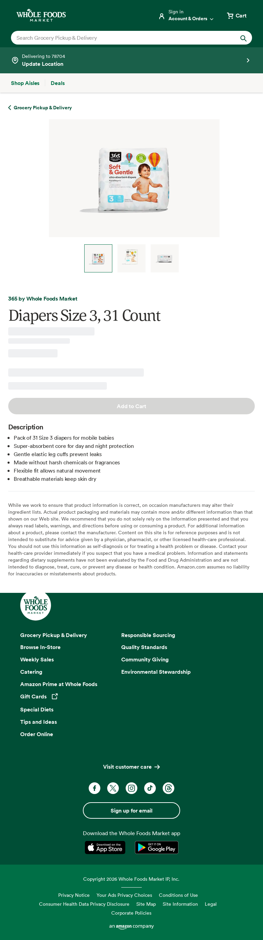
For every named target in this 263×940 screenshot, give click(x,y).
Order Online (36, 734)
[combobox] (120, 38)
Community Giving (145, 659)
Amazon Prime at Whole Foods (58, 684)
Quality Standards (144, 647)
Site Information (180, 904)
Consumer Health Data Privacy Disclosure (84, 904)
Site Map (146, 904)
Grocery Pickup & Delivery (53, 635)
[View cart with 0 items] (236, 15)
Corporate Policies (131, 913)
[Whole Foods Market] (41, 15)
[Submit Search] (243, 38)
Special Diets (36, 709)
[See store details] (131, 60)
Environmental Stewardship (156, 671)
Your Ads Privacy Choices (124, 895)
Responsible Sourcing (148, 635)
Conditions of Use (178, 895)
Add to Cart (131, 406)
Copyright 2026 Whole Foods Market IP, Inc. (131, 879)
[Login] (186, 15)
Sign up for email (131, 810)
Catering (31, 671)
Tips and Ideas (38, 721)
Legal (211, 904)
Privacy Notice (74, 895)
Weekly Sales (37, 659)
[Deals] (57, 83)
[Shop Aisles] (25, 83)
